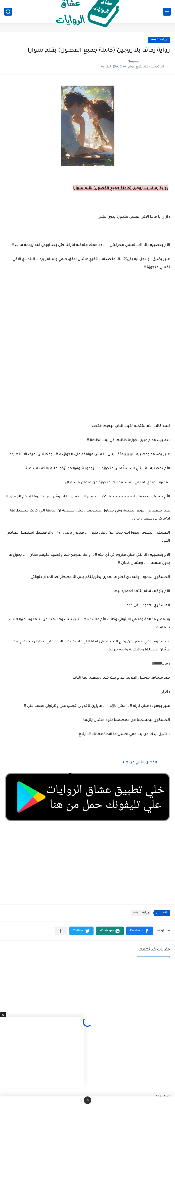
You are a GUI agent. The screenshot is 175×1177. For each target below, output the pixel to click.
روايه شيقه (159, 40)
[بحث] (8, 12)
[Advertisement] (87, 339)
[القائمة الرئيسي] (167, 12)
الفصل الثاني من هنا (139, 763)
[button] (139, 931)
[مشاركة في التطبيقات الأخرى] (61, 931)
